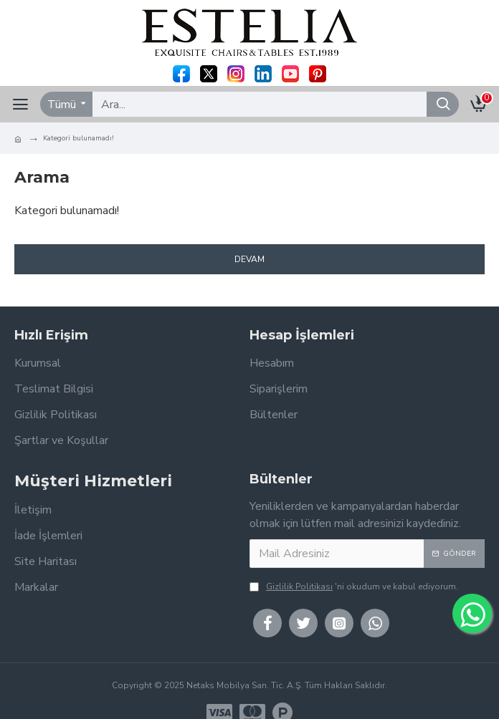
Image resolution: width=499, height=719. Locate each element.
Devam (249, 259)
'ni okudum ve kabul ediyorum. (354, 586)
